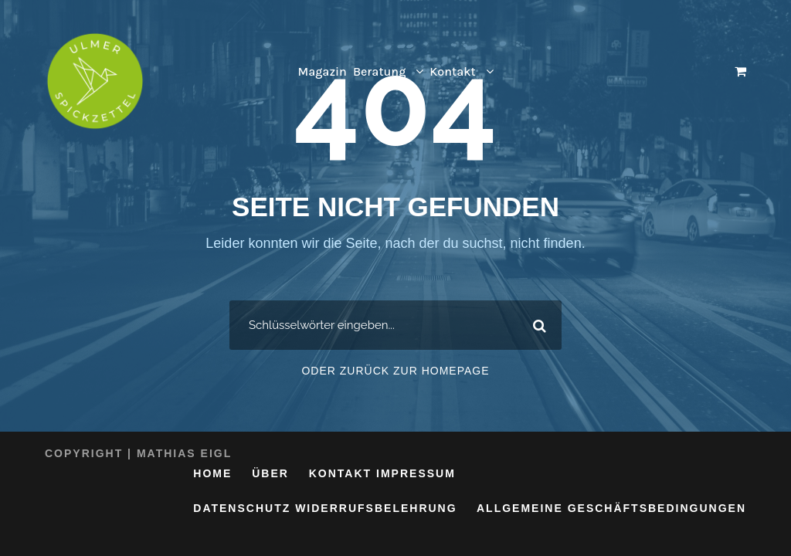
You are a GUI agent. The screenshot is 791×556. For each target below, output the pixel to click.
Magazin (321, 71)
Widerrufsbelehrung (376, 508)
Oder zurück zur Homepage (395, 370)
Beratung (379, 71)
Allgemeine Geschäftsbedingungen (611, 508)
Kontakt (452, 71)
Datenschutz (241, 508)
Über (270, 473)
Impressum (416, 473)
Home (212, 473)
